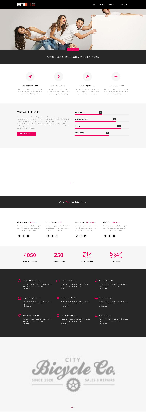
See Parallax (26, 134)
